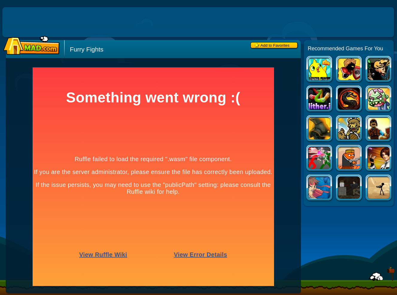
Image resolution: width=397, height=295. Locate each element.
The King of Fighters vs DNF (379, 158)
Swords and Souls (349, 69)
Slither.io (319, 99)
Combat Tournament (319, 158)
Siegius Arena (379, 129)
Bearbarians (349, 129)
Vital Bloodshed (379, 188)
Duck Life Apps (319, 69)
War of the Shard (379, 69)
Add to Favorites (275, 45)
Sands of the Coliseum (319, 129)
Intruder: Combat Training (349, 188)
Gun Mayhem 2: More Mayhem (349, 158)
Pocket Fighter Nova (319, 188)
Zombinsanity (379, 99)
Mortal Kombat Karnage (349, 99)
